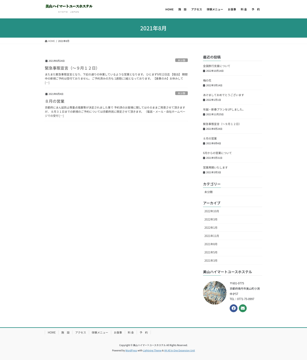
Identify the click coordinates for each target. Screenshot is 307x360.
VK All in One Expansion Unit (179, 350)
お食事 (118, 332)
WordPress (131, 350)
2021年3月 (211, 260)
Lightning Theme (152, 350)
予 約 (144, 332)
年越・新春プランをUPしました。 (224, 109)
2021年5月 (211, 252)
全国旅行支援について (216, 66)
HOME (52, 332)
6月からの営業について (217, 153)
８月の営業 (54, 101)
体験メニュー (100, 332)
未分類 (181, 60)
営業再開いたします (215, 167)
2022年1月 (211, 227)
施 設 (65, 332)
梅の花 (207, 80)
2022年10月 (211, 211)
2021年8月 (211, 244)
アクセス (80, 332)
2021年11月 (211, 236)
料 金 (131, 332)
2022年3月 (211, 219)
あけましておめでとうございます (223, 95)
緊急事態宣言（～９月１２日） (72, 68)
